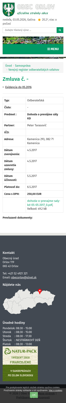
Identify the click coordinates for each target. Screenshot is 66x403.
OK (34, 395)
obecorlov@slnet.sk (23, 277)
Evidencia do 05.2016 (18, 87)
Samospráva (22, 65)
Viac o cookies (55, 390)
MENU (54, 49)
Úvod (8, 65)
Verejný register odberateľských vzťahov (33, 69)
